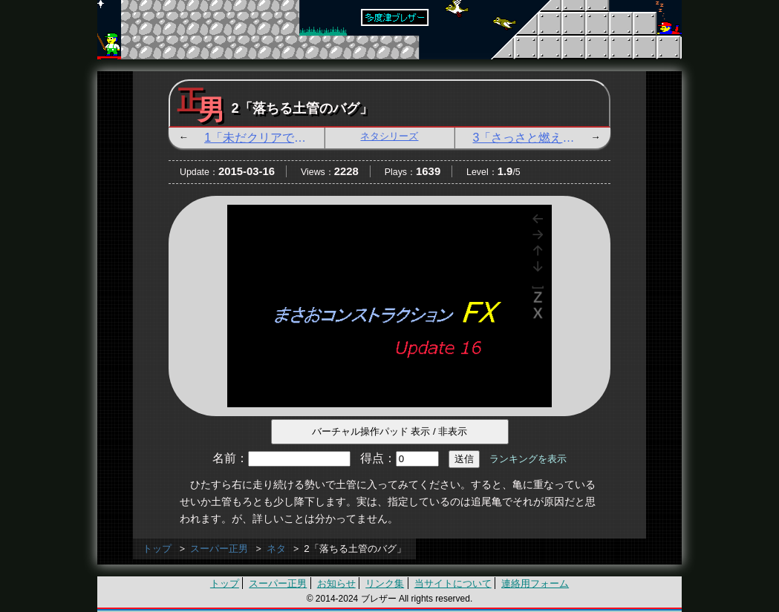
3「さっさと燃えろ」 (530, 137)
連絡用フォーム (535, 583)
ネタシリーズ (389, 136)
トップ (157, 548)
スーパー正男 (219, 548)
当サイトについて (453, 583)
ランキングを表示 (528, 458)
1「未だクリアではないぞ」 (264, 137)
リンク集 (384, 583)
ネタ (276, 548)
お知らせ (336, 583)
